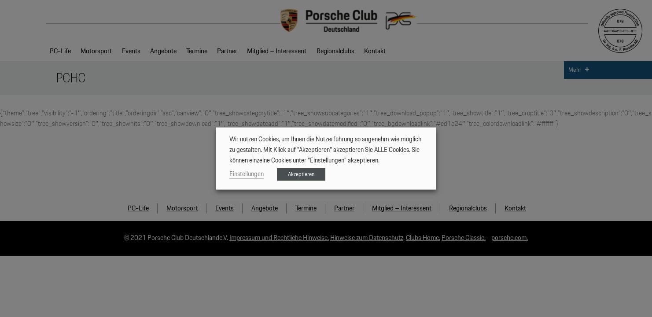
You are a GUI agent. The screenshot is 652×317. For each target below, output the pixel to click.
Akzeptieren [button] (301, 174)
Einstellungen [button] (246, 174)
